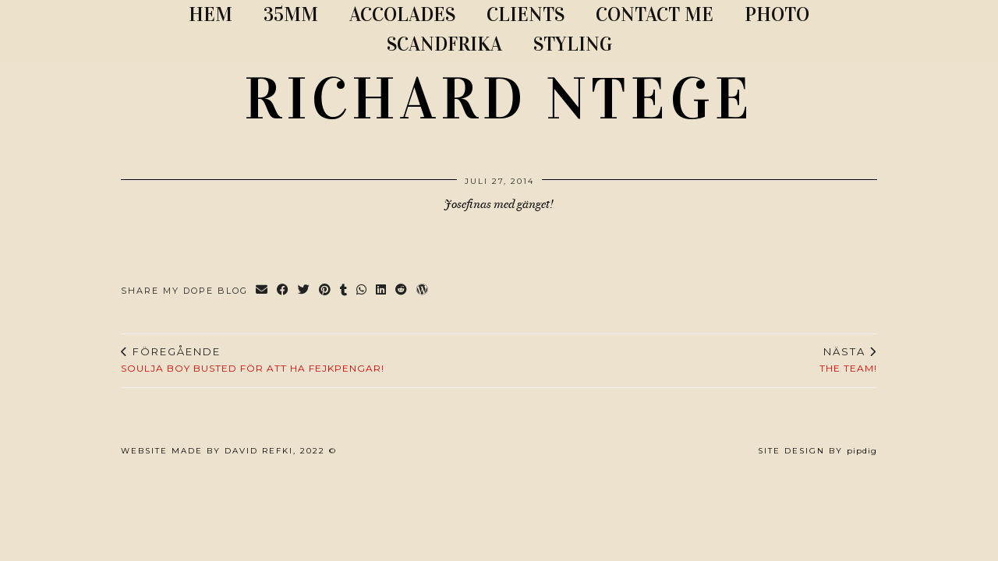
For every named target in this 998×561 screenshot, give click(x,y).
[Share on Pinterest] (325, 291)
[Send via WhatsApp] (362, 291)
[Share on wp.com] (423, 291)
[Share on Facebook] (283, 291)
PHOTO (777, 14)
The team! (848, 360)
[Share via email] (262, 291)
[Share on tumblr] (344, 291)
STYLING (572, 44)
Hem (210, 14)
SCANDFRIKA (444, 44)
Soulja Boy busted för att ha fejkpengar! (252, 360)
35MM (291, 14)
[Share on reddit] (401, 291)
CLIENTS (525, 14)
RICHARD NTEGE (499, 99)
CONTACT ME (654, 14)
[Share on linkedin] (381, 291)
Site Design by (817, 451)
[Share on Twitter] (304, 291)
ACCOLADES (402, 14)
